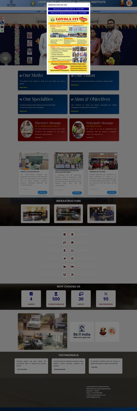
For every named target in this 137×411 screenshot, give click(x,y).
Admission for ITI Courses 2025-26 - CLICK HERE (68, 9)
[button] (51, 44)
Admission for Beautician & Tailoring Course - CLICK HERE (68, 13)
